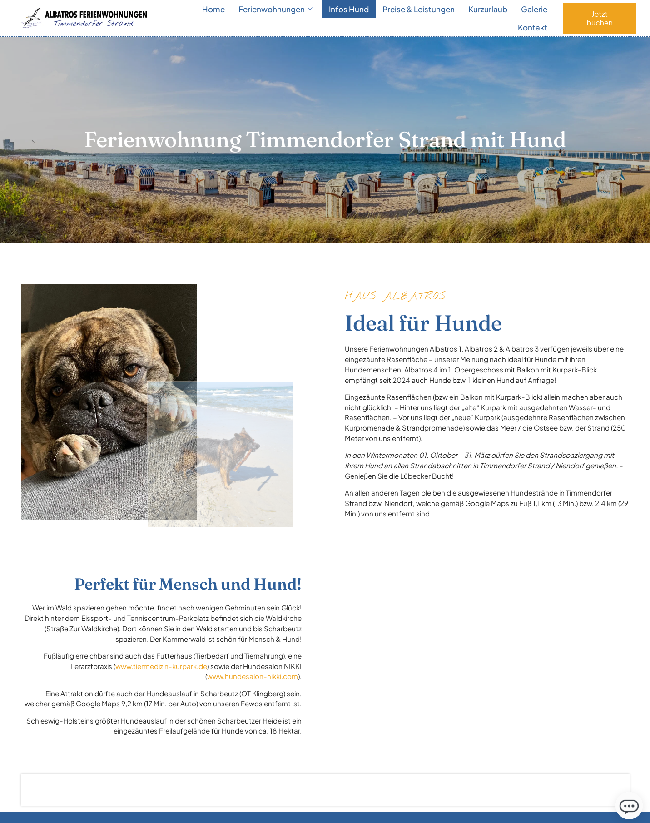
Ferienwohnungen (275, 9)
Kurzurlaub (487, 9)
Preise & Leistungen (418, 9)
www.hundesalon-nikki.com (252, 676)
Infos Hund (349, 9)
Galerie (534, 9)
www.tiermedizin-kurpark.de (161, 666)
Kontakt (532, 27)
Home (213, 9)
